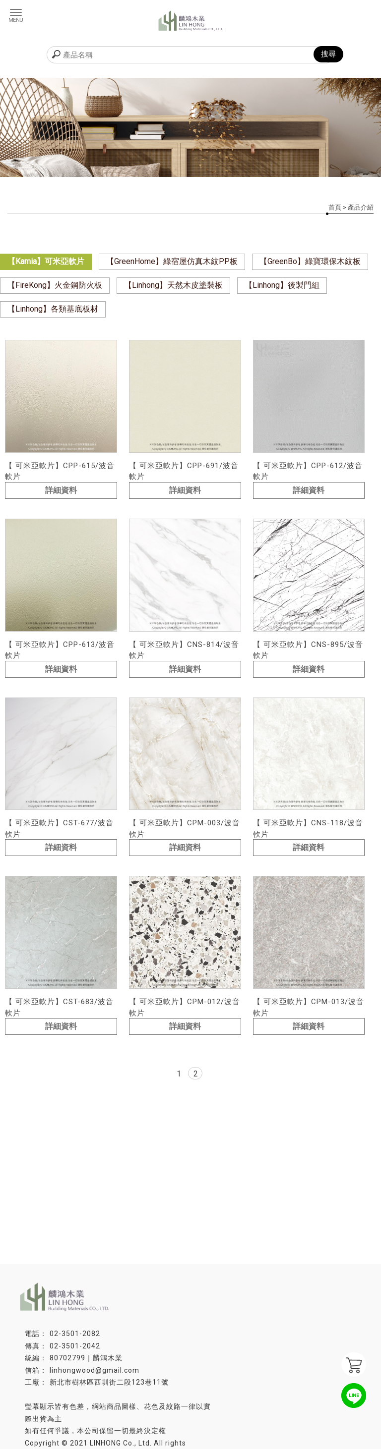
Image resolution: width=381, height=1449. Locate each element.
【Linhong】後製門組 (282, 285)
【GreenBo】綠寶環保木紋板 (310, 261)
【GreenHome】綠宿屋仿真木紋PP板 (172, 261)
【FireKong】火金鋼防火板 (54, 285)
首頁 (334, 207)
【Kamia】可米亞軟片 (45, 261)
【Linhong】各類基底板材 (52, 309)
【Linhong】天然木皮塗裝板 (173, 285)
